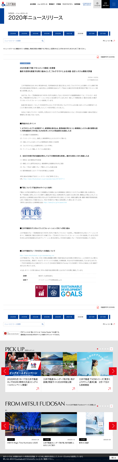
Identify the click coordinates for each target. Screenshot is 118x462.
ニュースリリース (42, 4)
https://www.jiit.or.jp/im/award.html (55, 202)
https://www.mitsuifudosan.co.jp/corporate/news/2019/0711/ (44, 179)
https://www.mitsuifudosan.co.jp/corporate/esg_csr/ (37, 255)
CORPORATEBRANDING (87, 4)
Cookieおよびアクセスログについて (27, 459)
